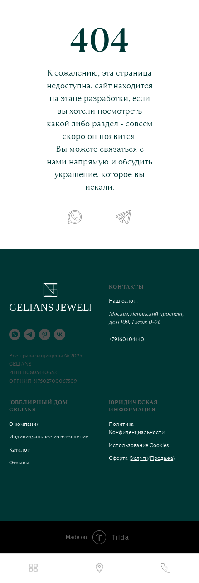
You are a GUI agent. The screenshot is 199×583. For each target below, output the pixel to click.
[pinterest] (44, 334)
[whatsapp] (14, 334)
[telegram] (29, 334)
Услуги (139, 458)
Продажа (161, 458)
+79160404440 (126, 339)
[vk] (59, 334)
